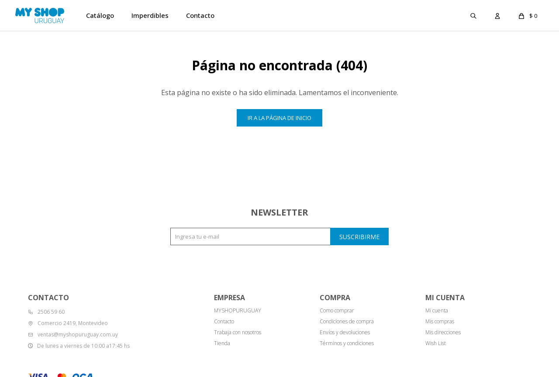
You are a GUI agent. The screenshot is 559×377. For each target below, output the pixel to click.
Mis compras (439, 321)
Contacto (200, 15)
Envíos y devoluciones (345, 332)
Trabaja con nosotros (237, 332)
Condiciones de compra (347, 321)
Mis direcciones (443, 332)
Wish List (435, 343)
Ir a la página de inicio (279, 118)
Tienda (222, 343)
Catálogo (100, 15)
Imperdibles (150, 15)
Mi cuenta (436, 310)
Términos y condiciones (347, 343)
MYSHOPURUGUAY (237, 310)
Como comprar (337, 310)
